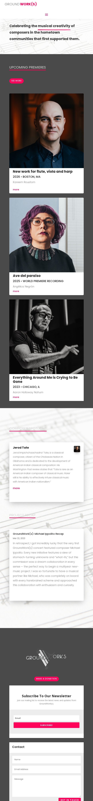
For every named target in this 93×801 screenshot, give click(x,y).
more (16, 189)
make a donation (46, 678)
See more (16, 80)
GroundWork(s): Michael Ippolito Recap (38, 534)
